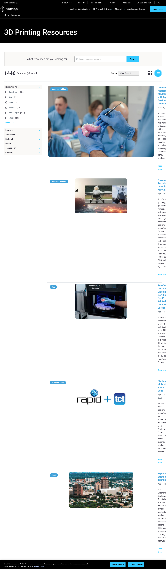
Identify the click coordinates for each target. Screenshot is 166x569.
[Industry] (23, 133)
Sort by (114, 76)
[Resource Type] (23, 90)
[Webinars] (72, 524)
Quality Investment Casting (70, 496)
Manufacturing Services (136, 11)
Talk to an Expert (118, 539)
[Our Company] (150, 524)
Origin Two (116, 500)
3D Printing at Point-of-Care (70, 539)
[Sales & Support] (124, 524)
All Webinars (64, 546)
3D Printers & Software (102, 11)
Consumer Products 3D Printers (147, 512)
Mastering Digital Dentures (70, 543)
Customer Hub (144, 3)
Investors (141, 550)
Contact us (142, 532)
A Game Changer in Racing (70, 532)
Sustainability (143, 546)
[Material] (23, 142)
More (7, 126)
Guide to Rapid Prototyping (96, 503)
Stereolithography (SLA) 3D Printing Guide (112, 306)
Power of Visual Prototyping (70, 500)
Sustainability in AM (67, 536)
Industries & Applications (79, 10)
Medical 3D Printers (145, 500)
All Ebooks (64, 514)
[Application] (23, 137)
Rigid (88, 528)
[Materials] (98, 524)
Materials (118, 11)
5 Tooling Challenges (94, 496)
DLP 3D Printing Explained (96, 518)
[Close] (162, 564)
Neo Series (116, 503)
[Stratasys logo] (10, 10)
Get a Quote (116, 536)
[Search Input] (100, 62)
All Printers (116, 514)
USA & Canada (12, 3)
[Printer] (23, 146)
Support (81, 3)
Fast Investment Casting (69, 528)
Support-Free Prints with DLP (71, 510)
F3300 (114, 496)
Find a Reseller (96, 3)
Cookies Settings (118, 564)
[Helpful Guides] (72, 491)
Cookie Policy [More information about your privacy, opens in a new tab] (39, 566)
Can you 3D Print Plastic (95, 514)
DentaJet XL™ (117, 507)
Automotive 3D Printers (147, 503)
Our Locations (143, 536)
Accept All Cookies (136, 564)
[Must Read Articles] (98, 491)
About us (126, 3)
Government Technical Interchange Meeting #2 (115, 125)
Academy (141, 543)
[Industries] (150, 491)
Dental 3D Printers (145, 496)
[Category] (23, 155)
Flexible (89, 532)
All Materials (90, 539)
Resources (66, 3)
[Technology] (23, 151)
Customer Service (119, 546)
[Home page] (4, 18)
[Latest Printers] (124, 491)
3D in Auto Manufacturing (96, 510)
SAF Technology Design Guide (71, 507)
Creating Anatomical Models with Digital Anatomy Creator (121, 90)
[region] (83, 564)
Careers (112, 3)
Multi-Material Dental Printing (71, 503)
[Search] (159, 3)
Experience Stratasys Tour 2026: (107, 233)
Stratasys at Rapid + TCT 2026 (106, 201)
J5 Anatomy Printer (119, 510)
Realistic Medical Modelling (96, 507)
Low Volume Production (95, 500)
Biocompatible (91, 536)
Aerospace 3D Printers (146, 507)
